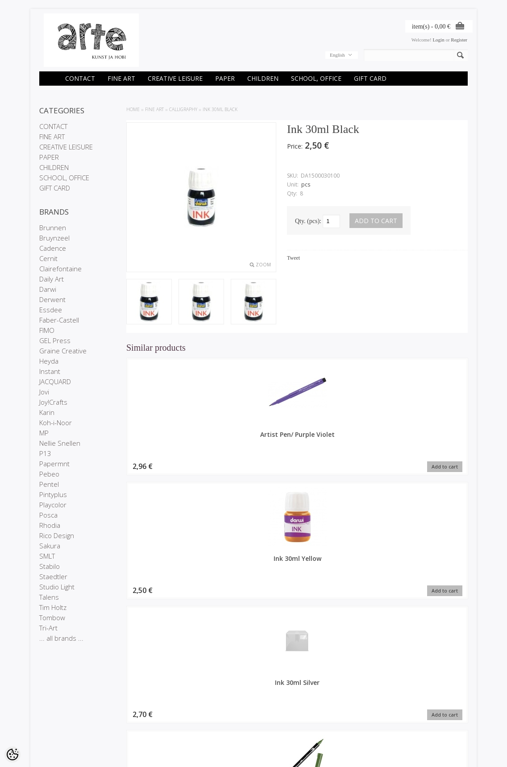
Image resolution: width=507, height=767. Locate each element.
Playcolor (52, 504)
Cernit (48, 258)
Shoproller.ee (453, 752)
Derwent (52, 299)
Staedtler (53, 576)
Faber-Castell (59, 319)
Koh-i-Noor (55, 422)
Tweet (293, 258)
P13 (45, 453)
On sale (120, 712)
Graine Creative (63, 350)
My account (197, 704)
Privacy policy (54, 719)
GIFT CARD (370, 78)
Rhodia (49, 525)
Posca (48, 514)
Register (459, 39)
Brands (120, 704)
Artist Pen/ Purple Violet (166, 438)
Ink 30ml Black (220, 109)
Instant (49, 371)
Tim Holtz (52, 607)
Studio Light (57, 586)
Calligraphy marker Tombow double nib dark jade (428, 443)
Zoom (263, 264)
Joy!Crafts (53, 402)
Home (133, 109)
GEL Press (55, 340)
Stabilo (49, 566)
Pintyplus (53, 494)
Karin (46, 412)
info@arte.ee (272, 733)
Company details (57, 712)
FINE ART (121, 78)
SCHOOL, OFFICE (316, 78)
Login (438, 39)
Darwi (47, 289)
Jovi (44, 391)
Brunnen (52, 227)
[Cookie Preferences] (12, 754)
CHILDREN (262, 78)
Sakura (49, 545)
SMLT (47, 555)
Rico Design (56, 535)
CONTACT (80, 78)
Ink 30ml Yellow (253, 434)
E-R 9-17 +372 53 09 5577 (287, 726)
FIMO (46, 330)
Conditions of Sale (59, 727)
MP (44, 432)
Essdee (50, 309)
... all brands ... (61, 638)
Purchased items (203, 719)
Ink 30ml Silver (340, 434)
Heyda (48, 361)
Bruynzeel (54, 237)
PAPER (225, 78)
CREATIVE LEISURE (175, 78)
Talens (49, 597)
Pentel (49, 484)
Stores (46, 704)
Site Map (121, 727)
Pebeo (49, 473)
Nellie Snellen (59, 443)
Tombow (52, 617)
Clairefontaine (60, 268)
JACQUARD (55, 381)
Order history (199, 712)
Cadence (52, 248)
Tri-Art (48, 627)
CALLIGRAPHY (183, 109)
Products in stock (131, 719)
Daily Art (51, 278)
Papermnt (54, 463)
